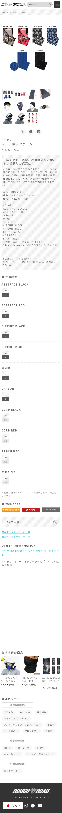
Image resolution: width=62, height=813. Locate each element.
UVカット (25, 712)
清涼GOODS (17, 705)
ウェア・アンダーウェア (16, 718)
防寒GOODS (17, 740)
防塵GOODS (17, 763)
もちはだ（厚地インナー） (41, 754)
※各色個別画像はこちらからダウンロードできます (30, 552)
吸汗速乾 (8, 712)
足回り (51, 724)
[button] (7, 94)
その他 (48, 730)
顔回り (7, 747)
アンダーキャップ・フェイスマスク (22, 724)
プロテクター (31, 730)
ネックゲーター (12, 771)
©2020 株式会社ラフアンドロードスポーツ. (31, 797)
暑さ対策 (41, 712)
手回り (39, 747)
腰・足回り (23, 747)
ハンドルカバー (12, 754)
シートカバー (11, 730)
